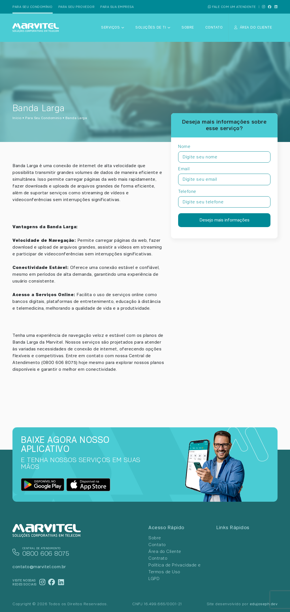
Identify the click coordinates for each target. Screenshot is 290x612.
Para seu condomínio (32, 6)
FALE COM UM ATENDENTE (232, 6)
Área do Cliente (164, 551)
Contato (214, 27)
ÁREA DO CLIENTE (253, 27)
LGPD (153, 578)
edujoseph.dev (264, 604)
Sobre (188, 27)
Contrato (157, 558)
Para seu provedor (76, 6)
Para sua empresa (117, 6)
